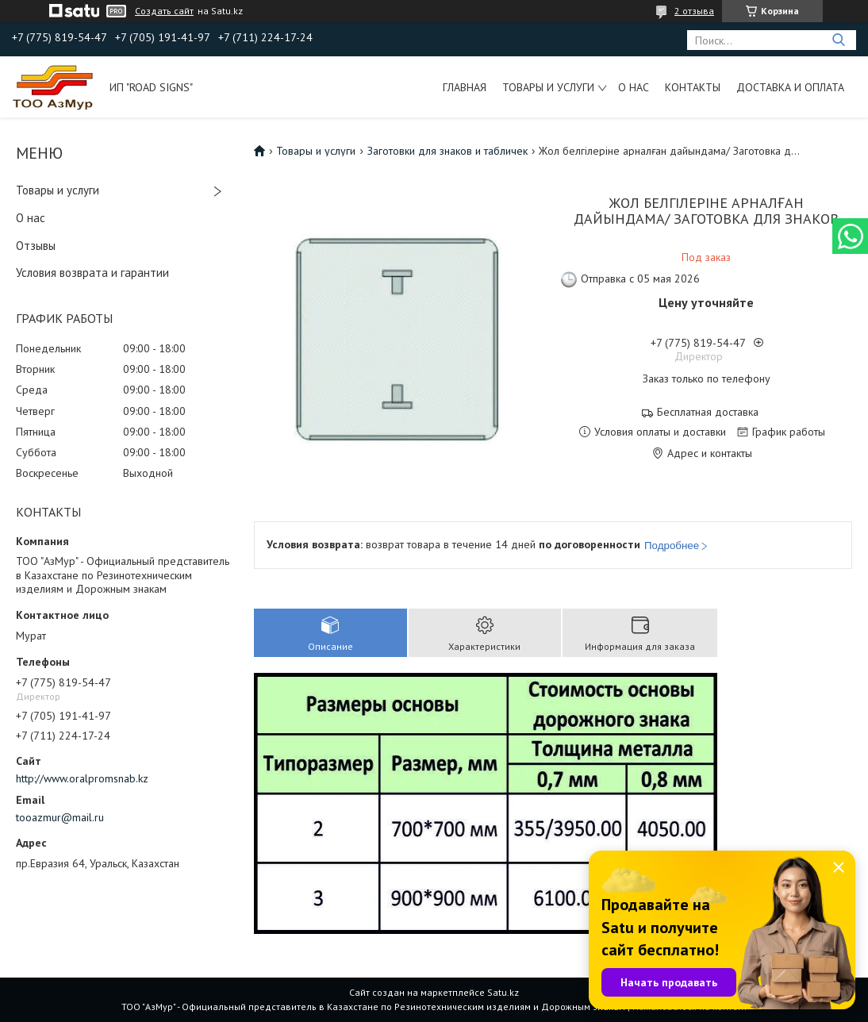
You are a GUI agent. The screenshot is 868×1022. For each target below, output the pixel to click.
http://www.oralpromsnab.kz (82, 778)
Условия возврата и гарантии (92, 272)
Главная (464, 87)
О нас (633, 87)
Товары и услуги (548, 87)
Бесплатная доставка (708, 412)
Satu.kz (503, 992)
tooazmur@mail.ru (60, 817)
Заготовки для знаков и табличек (447, 150)
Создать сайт (164, 11)
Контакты (692, 87)
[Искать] (838, 40)
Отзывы (36, 245)
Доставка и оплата (790, 87)
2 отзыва (694, 11)
